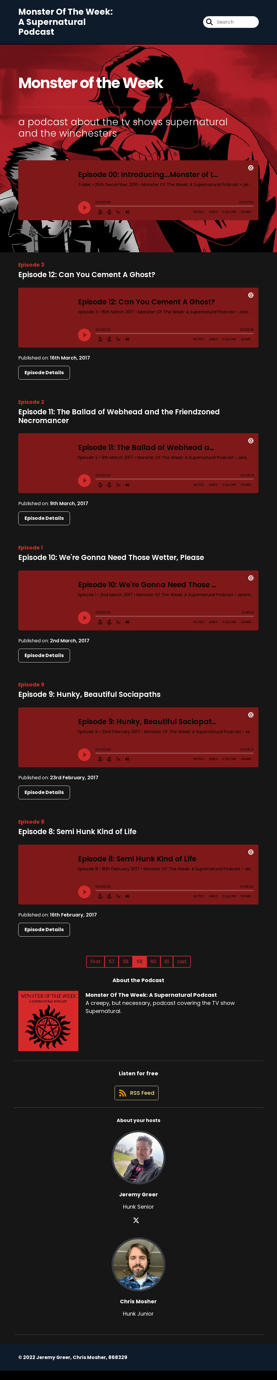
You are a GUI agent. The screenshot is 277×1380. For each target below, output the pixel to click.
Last (182, 965)
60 (153, 965)
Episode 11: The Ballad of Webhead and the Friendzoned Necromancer (119, 420)
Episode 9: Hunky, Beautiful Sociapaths (89, 698)
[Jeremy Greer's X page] (138, 1229)
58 (126, 965)
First (95, 965)
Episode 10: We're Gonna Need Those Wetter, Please (111, 562)
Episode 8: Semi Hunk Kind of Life (77, 836)
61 (167, 965)
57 (112, 965)
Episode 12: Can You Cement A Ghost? (86, 279)
